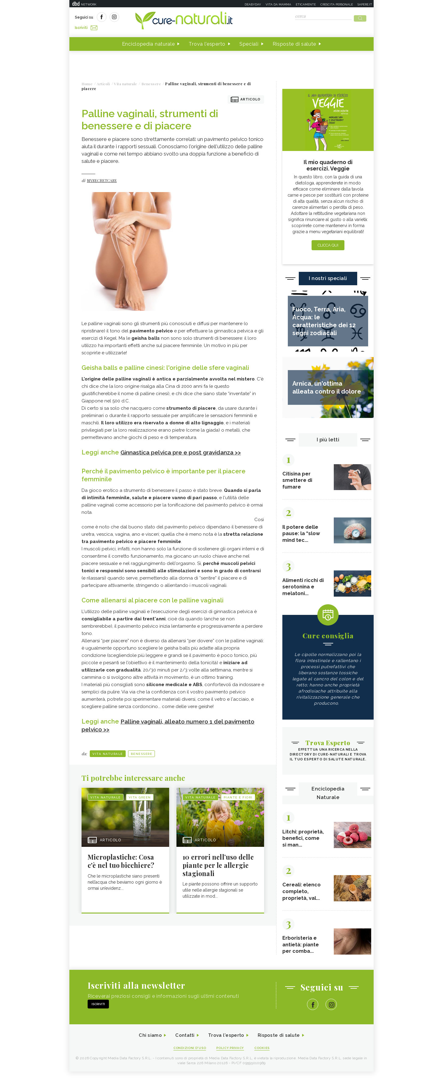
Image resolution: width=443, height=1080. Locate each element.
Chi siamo (147, 1043)
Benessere (141, 752)
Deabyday (253, 4)
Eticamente (306, 4)
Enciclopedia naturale (148, 42)
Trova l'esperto (207, 42)
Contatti (183, 1043)
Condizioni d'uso (188, 1056)
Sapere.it (365, 4)
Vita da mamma (278, 4)
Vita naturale (107, 752)
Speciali (249, 42)
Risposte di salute (294, 42)
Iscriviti (143, 18)
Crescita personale (336, 4)
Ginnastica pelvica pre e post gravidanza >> (184, 450)
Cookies (265, 1056)
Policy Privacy (231, 1056)
